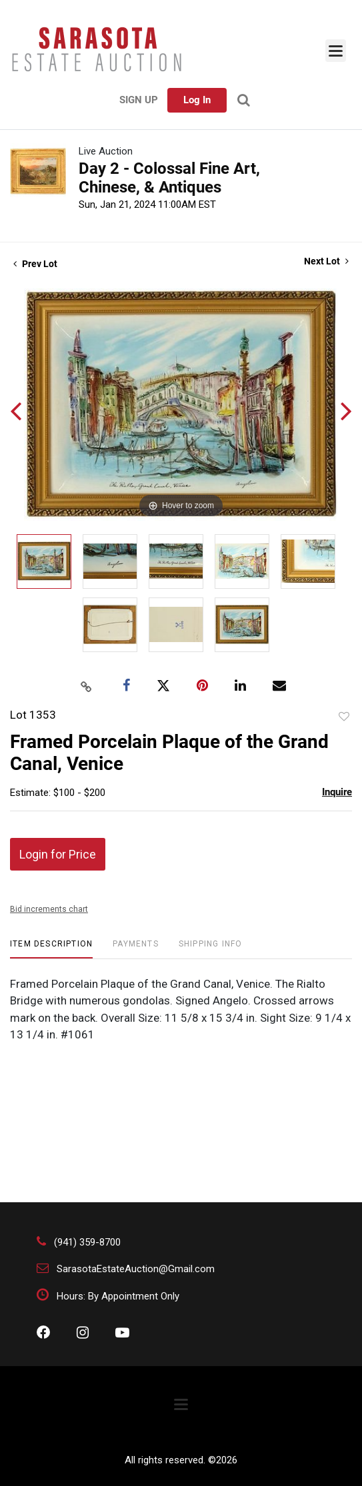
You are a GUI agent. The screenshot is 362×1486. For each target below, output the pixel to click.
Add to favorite (344, 716)
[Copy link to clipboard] (86, 686)
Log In (197, 100)
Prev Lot (35, 263)
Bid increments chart (49, 909)
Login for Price (57, 854)
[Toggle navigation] (335, 50)
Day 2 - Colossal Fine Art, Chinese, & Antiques (169, 177)
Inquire (337, 792)
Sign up (138, 100)
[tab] (51, 948)
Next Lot (326, 261)
